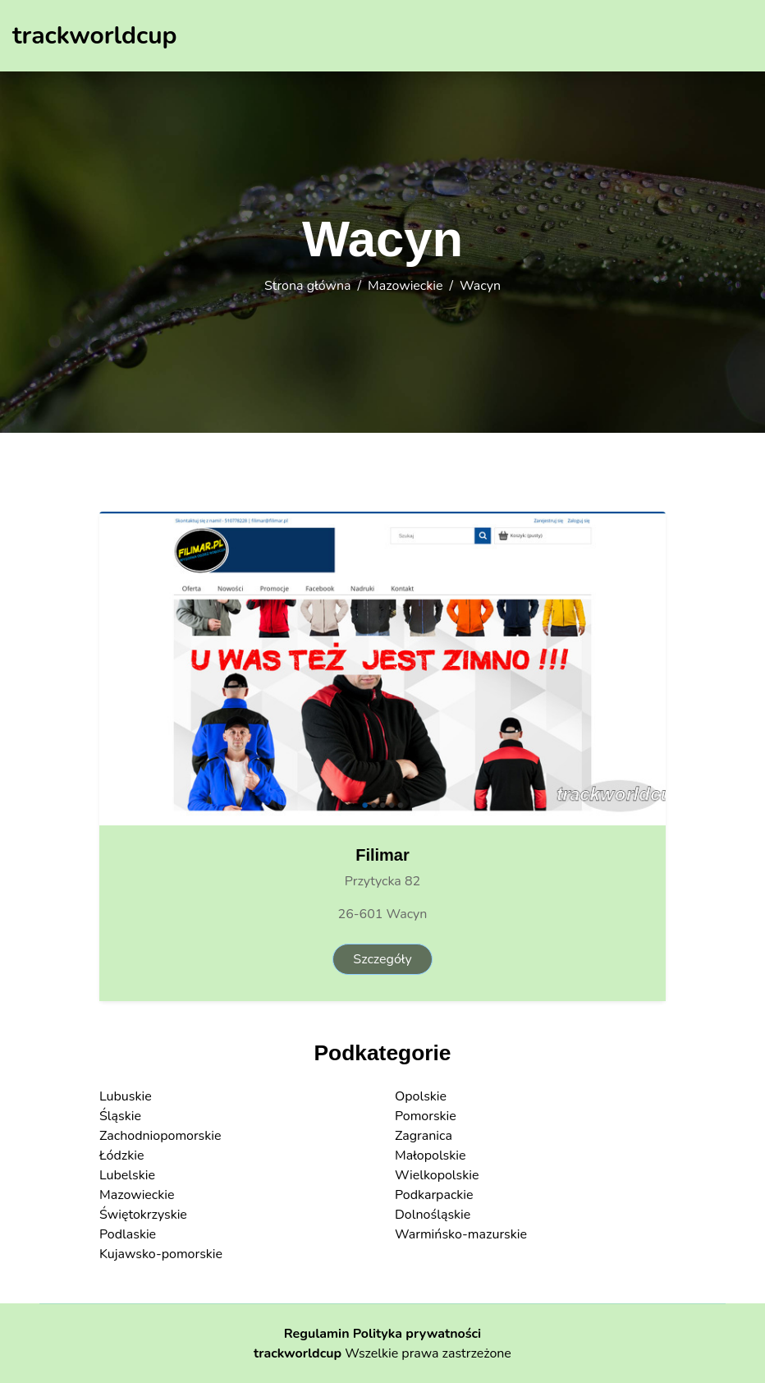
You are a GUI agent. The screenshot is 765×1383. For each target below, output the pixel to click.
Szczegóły (382, 959)
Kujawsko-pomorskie (160, 1254)
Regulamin (317, 1334)
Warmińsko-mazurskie (461, 1234)
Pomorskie (425, 1116)
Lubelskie (127, 1175)
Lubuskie (125, 1096)
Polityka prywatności (417, 1334)
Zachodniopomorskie (160, 1136)
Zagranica (423, 1136)
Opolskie (421, 1096)
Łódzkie (121, 1155)
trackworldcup (297, 1353)
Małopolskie (430, 1155)
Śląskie (120, 1116)
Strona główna (307, 286)
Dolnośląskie (432, 1215)
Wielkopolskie (437, 1175)
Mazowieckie (405, 286)
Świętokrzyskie (143, 1215)
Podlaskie (127, 1234)
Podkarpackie (434, 1195)
